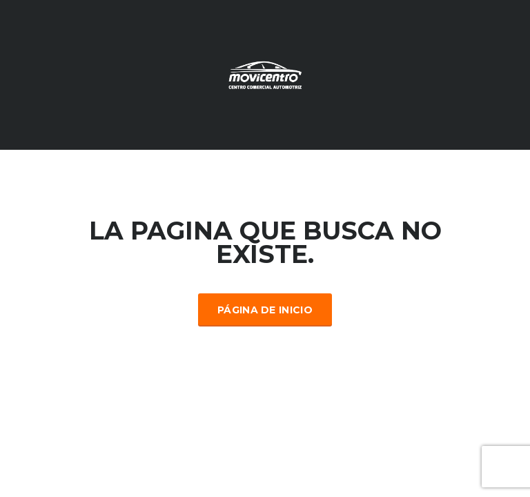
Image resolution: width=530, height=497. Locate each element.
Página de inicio (265, 310)
